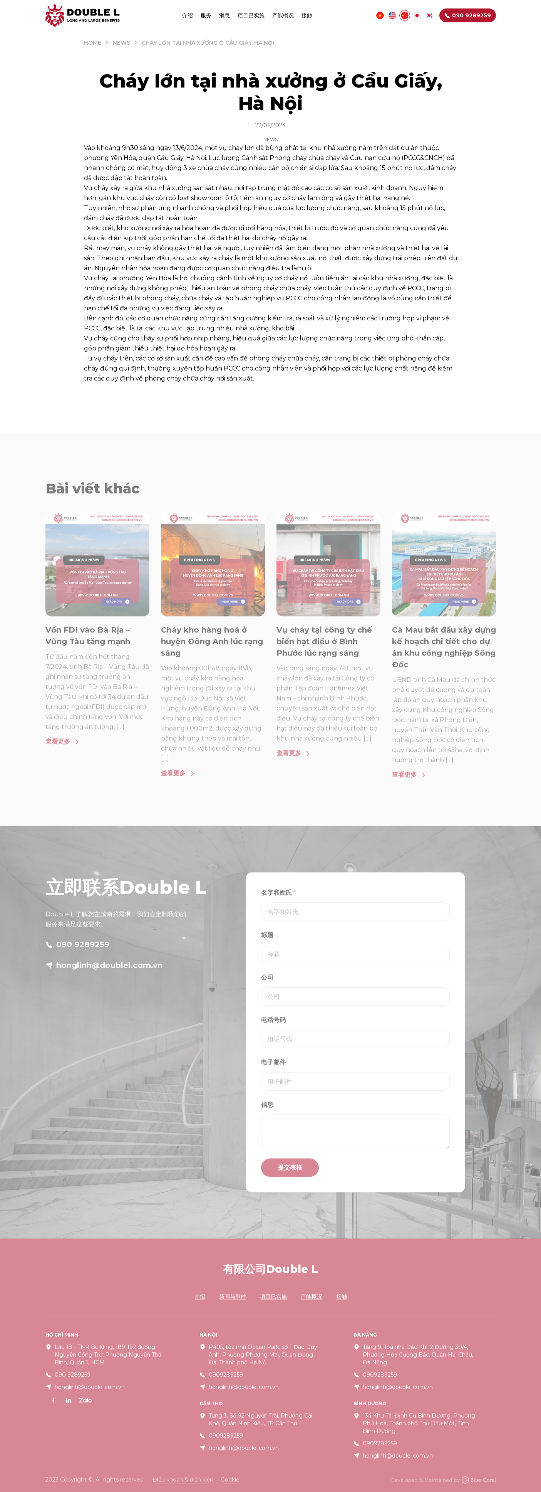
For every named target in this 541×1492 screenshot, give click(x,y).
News (121, 42)
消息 (224, 15)
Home (92, 42)
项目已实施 (251, 15)
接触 (306, 15)
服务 (206, 15)
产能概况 (283, 15)
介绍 (187, 15)
